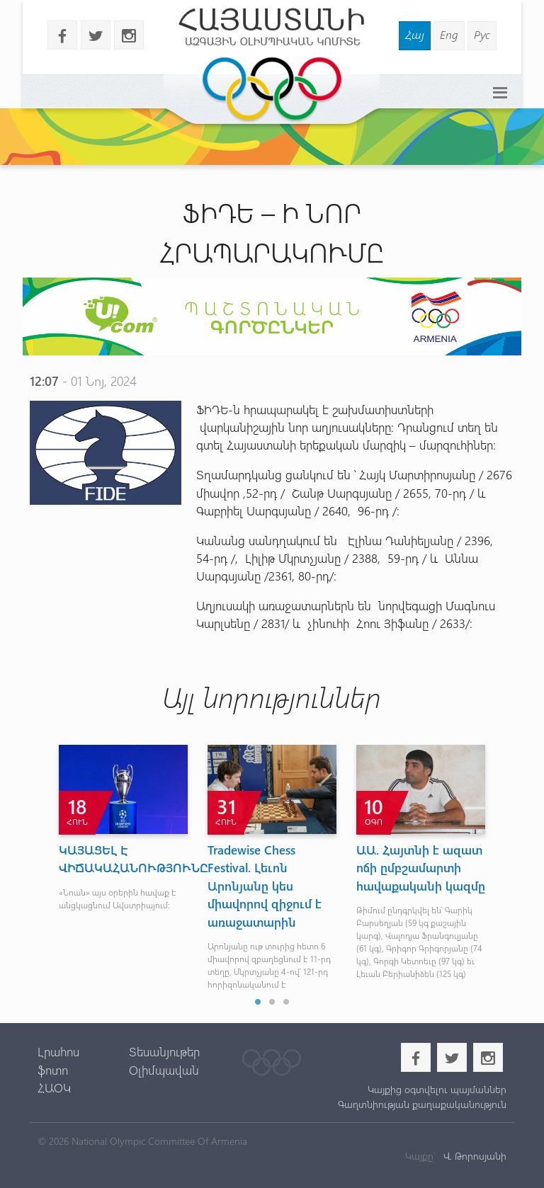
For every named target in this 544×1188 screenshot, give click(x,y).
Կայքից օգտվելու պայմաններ (437, 1089)
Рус (482, 34)
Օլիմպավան (164, 1070)
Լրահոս (58, 1051)
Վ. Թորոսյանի (473, 1156)
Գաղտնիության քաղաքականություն (422, 1104)
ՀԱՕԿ (54, 1087)
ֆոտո (53, 1070)
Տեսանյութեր (164, 1051)
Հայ (414, 34)
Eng (449, 34)
